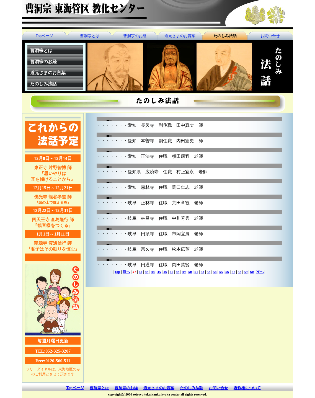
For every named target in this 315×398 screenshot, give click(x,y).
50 (190, 272)
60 (252, 272)
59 (245, 272)
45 (159, 272)
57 (233, 272)
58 (239, 272)
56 (227, 272)
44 (153, 272)
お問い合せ (270, 36)
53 (208, 272)
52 (202, 272)
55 (221, 272)
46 (165, 272)
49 (184, 272)
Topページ (44, 36)
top (117, 272)
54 (215, 272)
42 (140, 272)
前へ (126, 272)
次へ (260, 272)
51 (196, 272)
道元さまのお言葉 (179, 36)
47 (171, 272)
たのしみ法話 (225, 36)
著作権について (247, 388)
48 (177, 272)
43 (146, 272)
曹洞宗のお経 (134, 36)
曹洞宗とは (89, 36)
